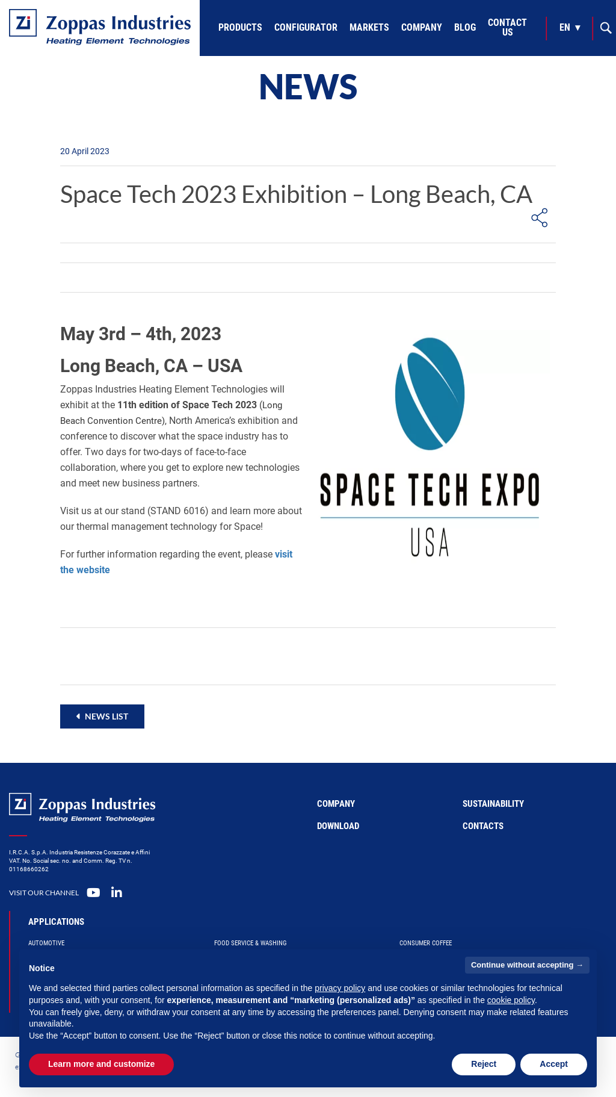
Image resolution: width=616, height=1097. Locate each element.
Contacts (483, 826)
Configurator (305, 27)
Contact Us (507, 27)
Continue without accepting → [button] (527, 964)
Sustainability (493, 803)
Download (338, 826)
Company (421, 27)
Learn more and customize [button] (101, 1064)
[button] (102, 716)
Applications (56, 921)
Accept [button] (554, 1064)
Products (240, 27)
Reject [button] (483, 1064)
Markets (369, 27)
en (564, 27)
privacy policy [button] (340, 988)
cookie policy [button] (511, 1000)
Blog (465, 27)
